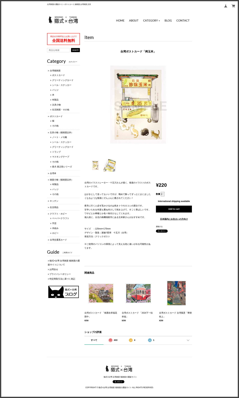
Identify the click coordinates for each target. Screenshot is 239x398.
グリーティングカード (62, 80)
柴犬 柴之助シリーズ (62, 166)
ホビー (55, 233)
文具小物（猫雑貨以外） (61, 132)
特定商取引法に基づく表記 (62, 279)
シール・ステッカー (61, 85)
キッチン (54, 201)
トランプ (56, 152)
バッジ (55, 90)
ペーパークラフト (60, 218)
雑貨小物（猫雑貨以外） (61, 179)
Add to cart (174, 209)
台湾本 (53, 173)
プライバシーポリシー (60, 274)
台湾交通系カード (58, 240)
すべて (94, 340)
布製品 (55, 99)
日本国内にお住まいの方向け (174, 219)
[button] (151, 21)
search (75, 50)
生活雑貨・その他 (60, 109)
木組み (55, 228)
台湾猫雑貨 (55, 70)
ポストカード (58, 75)
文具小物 (56, 105)
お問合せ (54, 269)
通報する (159, 226)
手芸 (54, 223)
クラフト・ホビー (58, 213)
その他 (55, 126)
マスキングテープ (60, 156)
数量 (158, 194)
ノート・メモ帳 (59, 137)
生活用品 (54, 207)
